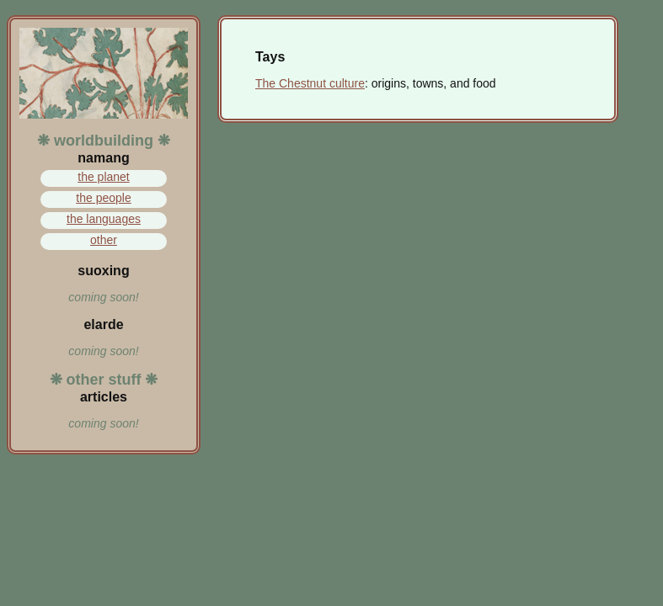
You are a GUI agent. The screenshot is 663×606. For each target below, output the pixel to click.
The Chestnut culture (310, 83)
